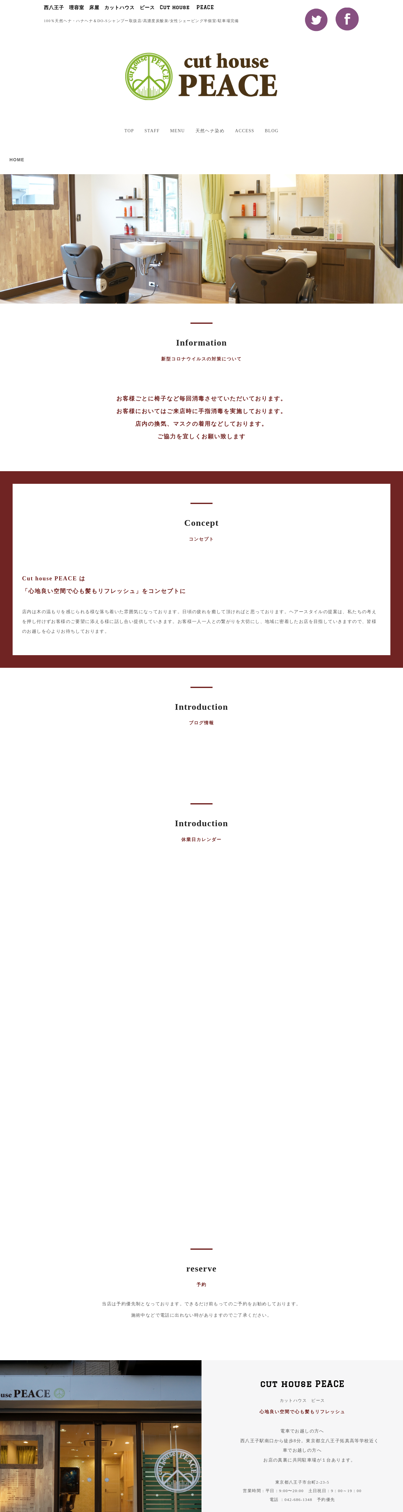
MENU (177, 130)
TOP (129, 130)
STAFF (152, 130)
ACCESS (244, 130)
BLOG (272, 130)
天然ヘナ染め (210, 130)
